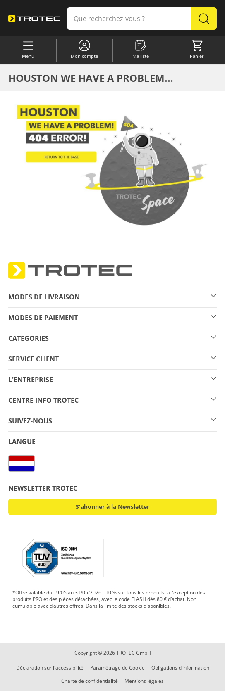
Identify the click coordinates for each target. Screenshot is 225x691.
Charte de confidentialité (89, 680)
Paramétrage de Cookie (117, 667)
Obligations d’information (180, 667)
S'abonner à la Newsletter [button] (112, 507)
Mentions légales (144, 680)
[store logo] (34, 18)
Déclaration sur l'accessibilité (50, 667)
